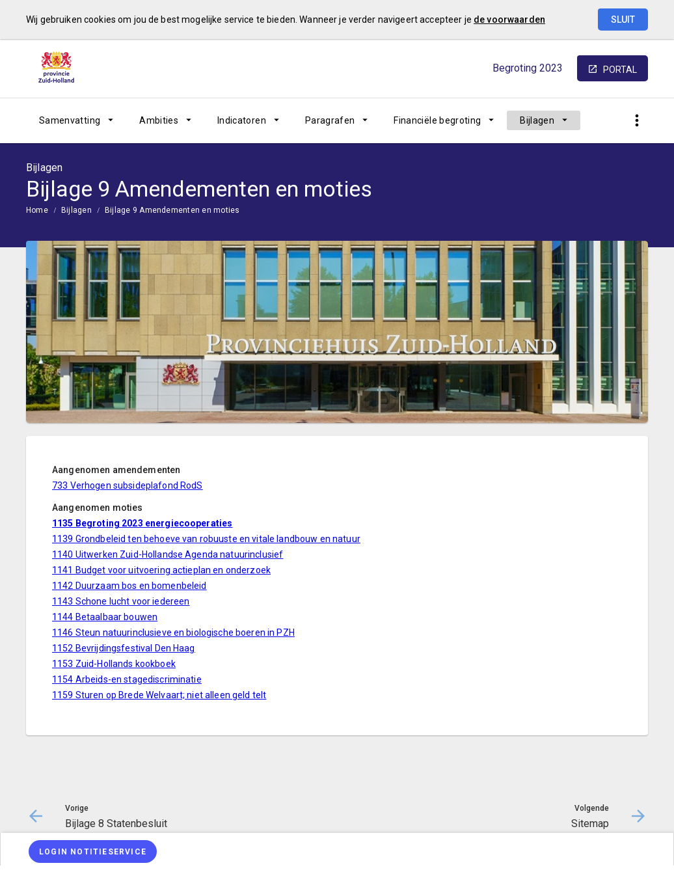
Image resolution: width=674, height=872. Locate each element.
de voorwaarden (509, 19)
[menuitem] (76, 120)
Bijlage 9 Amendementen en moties (172, 210)
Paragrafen (330, 120)
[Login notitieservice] (93, 851)
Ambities (158, 120)
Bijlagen (537, 120)
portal (620, 69)
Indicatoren (241, 120)
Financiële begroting (437, 120)
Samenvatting (69, 120)
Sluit (623, 19)
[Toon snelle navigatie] (636, 120)
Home (37, 210)
